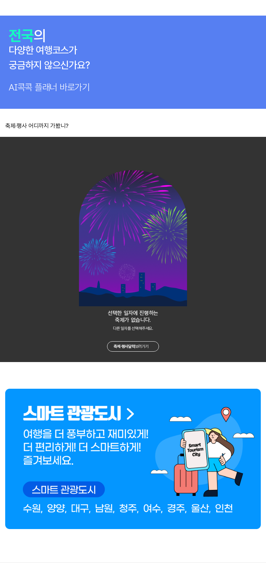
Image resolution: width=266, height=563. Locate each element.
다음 (151, 146)
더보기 (259, 125)
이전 (115, 146)
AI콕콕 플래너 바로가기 (49, 87)
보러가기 (131, 346)
